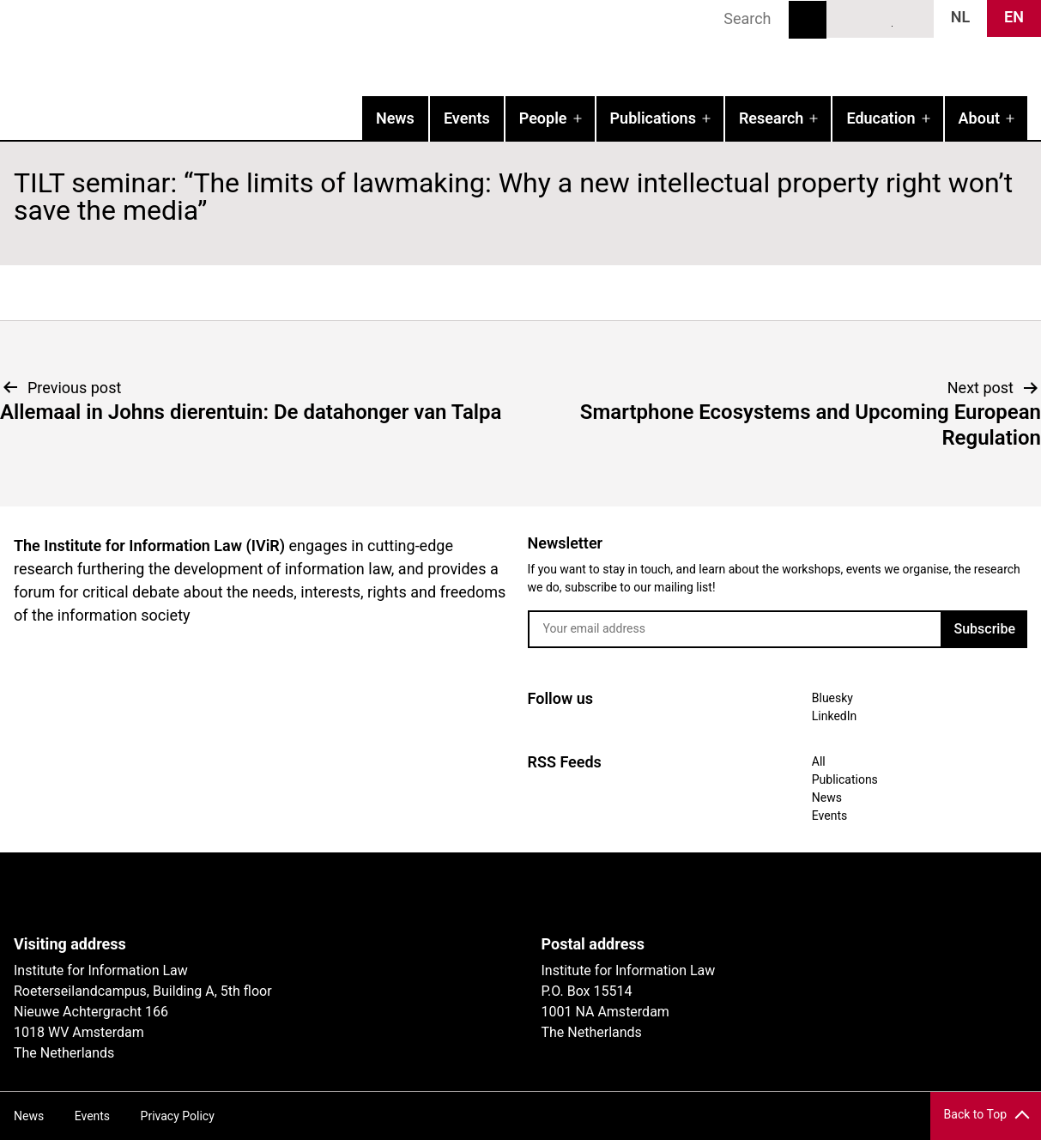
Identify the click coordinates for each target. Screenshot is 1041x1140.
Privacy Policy (178, 1116)
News (395, 118)
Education (880, 118)
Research (771, 118)
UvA (213, 893)
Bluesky (849, 18)
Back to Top (975, 1114)
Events (467, 118)
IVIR (220, 48)
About (979, 118)
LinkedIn (881, 18)
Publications (653, 118)
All (819, 761)
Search (807, 20)
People (543, 118)
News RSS (911, 18)
